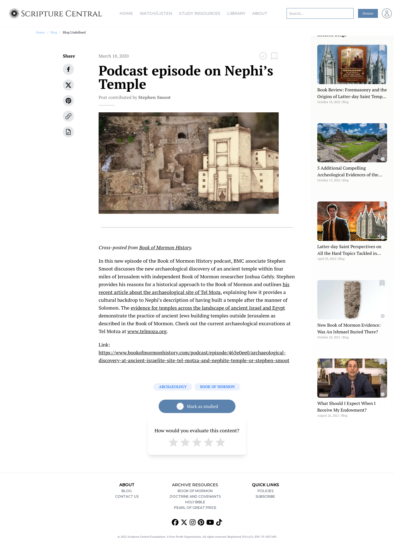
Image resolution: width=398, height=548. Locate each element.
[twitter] (68, 85)
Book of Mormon (195, 491)
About (259, 13)
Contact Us (127, 496)
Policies (265, 491)
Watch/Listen (156, 13)
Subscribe (265, 496)
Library (236, 13)
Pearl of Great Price (195, 508)
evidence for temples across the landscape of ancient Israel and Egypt (208, 307)
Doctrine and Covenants (195, 496)
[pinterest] (68, 100)
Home (126, 13)
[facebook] (68, 69)
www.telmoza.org (146, 331)
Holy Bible (195, 502)
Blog (54, 32)
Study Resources (199, 13)
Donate (368, 13)
